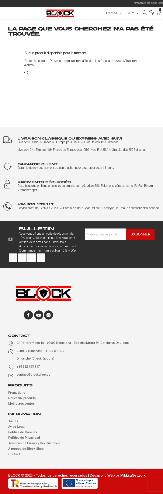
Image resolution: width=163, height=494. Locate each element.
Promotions (16, 393)
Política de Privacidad (24, 438)
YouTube (22, 257)
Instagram (31, 257)
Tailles (13, 421)
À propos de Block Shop (26, 449)
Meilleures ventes (21, 404)
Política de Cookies (22, 432)
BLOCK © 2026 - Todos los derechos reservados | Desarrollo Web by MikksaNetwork (77, 475)
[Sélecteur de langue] (114, 13)
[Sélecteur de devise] (132, 13)
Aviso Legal (16, 427)
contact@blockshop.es (33, 375)
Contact (14, 454)
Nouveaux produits (22, 398)
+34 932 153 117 (28, 366)
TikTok (41, 257)
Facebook (13, 257)
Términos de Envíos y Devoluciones (34, 443)
